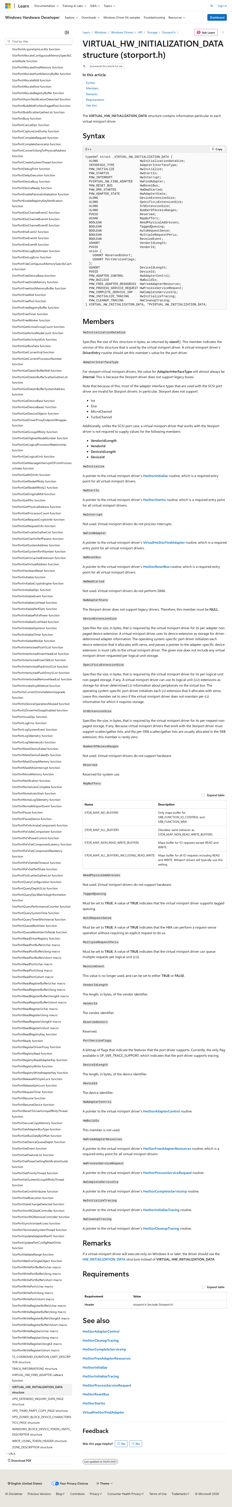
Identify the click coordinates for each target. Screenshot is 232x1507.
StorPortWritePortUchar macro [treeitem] (32, 1286)
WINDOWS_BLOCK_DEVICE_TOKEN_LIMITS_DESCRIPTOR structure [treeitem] (41, 1432)
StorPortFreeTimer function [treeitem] (30, 314)
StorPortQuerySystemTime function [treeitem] (35, 913)
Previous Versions (39, 1494)
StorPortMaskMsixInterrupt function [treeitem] (36, 768)
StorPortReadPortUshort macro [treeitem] (32, 977)
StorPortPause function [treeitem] (27, 812)
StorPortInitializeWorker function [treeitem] (33, 641)
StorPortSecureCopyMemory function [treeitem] (37, 1123)
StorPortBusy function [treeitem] (26, 118)
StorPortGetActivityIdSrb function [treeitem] (34, 339)
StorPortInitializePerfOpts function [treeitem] (34, 609)
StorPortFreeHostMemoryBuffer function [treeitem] (39, 288)
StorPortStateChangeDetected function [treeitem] (38, 1204)
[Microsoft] (8, 6)
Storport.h (169, 32)
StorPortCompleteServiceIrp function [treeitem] (36, 144)
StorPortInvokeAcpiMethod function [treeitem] (36, 686)
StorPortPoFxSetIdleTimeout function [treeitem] (36, 863)
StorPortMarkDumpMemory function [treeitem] (36, 761)
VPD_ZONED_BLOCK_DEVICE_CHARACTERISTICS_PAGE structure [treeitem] (41, 1420)
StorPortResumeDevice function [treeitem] (33, 1105)
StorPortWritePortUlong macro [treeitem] (32, 1293)
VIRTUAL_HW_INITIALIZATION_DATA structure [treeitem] (37, 1390)
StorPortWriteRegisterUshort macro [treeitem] (35, 1350)
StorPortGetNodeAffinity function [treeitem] (34, 481)
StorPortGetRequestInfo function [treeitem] (34, 526)
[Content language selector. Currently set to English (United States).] (25, 1483)
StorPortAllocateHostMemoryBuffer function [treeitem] (41, 74)
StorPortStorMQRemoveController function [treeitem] (41, 1217)
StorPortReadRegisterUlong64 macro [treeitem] (36, 1021)
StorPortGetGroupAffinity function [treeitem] (35, 432)
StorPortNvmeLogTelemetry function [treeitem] (36, 800)
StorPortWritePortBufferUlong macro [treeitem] (36, 1274)
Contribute (77, 1494)
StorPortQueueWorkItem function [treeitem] (34, 926)
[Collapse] (66, 32)
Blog (59, 1494)
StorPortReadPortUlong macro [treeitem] (32, 970)
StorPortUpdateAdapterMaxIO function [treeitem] (38, 1236)
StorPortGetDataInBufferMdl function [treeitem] (37, 370)
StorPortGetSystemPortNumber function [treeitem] (39, 551)
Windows (100, 32)
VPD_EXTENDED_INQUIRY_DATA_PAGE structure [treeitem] (38, 1401)
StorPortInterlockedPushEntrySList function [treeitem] (41, 673)
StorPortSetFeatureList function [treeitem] (33, 1155)
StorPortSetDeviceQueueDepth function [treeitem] (38, 1142)
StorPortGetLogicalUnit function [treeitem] (33, 456)
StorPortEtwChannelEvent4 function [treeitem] (36, 219)
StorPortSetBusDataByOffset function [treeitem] (37, 1136)
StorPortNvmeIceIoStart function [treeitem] (34, 793)
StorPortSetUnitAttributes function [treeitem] (35, 1191)
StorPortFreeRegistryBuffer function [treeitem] (35, 307)
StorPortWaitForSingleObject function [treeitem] (37, 1261)
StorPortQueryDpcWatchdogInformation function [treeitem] (39, 897)
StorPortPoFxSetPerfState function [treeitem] (34, 869)
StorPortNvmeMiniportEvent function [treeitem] (37, 806)
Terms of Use (157, 1494)
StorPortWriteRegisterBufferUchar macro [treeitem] (39, 1305)
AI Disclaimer (13, 1494)
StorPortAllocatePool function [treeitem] (31, 86)
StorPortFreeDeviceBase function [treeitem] (34, 275)
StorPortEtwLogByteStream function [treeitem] (36, 251)
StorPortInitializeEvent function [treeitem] (32, 596)
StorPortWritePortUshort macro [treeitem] (33, 1299)
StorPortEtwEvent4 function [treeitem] (30, 238)
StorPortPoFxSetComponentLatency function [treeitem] (42, 844)
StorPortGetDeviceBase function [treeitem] (33, 401)
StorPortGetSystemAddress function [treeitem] (36, 545)
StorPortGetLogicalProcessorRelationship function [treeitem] (39, 447)
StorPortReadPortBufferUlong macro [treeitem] (36, 951)
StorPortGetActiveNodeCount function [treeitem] (37, 333)
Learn (86, 32)
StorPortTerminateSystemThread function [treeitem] (39, 1230)
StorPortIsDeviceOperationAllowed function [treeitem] (41, 704)
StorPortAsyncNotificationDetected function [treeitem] (41, 99)
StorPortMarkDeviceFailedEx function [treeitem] (36, 755)
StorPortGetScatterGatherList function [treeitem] (37, 532)
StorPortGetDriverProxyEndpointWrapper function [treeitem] (39, 423)
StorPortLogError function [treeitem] (29, 723)
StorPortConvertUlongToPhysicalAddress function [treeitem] (39, 153)
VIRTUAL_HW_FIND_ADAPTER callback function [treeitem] (37, 1377)
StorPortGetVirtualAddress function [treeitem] (35, 564)
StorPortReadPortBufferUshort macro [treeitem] (36, 958)
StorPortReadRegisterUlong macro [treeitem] (35, 1015)
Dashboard (217, 17)
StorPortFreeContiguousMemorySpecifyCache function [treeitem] (42, 266)
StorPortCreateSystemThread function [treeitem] (37, 162)
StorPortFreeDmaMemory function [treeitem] (35, 282)
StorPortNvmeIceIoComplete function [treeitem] (37, 787)
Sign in (222, 6)
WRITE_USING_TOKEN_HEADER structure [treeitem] (39, 1441)
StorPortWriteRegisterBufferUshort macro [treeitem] (39, 1325)
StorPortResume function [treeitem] (28, 1098)
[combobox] (38, 41)
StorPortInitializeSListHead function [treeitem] (35, 622)
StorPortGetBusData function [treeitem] (31, 346)
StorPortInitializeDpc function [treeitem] (31, 590)
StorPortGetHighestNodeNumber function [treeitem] (40, 438)
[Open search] (211, 6)
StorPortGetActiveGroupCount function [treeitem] (38, 327)
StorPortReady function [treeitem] (27, 1041)
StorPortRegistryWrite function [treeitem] (32, 1066)
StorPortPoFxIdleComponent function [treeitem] (37, 831)
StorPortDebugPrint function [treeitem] (31, 169)
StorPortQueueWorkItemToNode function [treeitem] (39, 932)
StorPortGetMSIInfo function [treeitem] (31, 475)
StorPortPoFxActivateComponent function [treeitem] (40, 825)
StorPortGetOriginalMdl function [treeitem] (33, 494)
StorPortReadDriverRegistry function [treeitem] (36, 938)
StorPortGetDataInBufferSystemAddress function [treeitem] (38, 391)
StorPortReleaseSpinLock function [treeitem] (34, 1085)
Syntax (90, 83)
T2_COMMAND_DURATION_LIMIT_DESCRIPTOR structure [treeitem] (41, 1359)
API (140, 32)
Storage (152, 32)
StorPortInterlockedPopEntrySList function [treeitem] (40, 666)
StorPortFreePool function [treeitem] (29, 301)
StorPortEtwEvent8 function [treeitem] (30, 244)
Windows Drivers (122, 32)
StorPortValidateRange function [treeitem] (33, 1254)
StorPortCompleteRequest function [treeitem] (35, 138)
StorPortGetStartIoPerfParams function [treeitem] (38, 539)
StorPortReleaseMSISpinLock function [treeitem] (37, 1079)
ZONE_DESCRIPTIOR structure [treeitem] (32, 1447)
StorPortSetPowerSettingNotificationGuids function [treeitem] (40, 1164)
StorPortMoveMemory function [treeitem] (33, 774)
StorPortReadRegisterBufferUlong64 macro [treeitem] (40, 996)
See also (91, 105)
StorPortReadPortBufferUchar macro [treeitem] (36, 945)
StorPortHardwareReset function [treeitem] (33, 571)
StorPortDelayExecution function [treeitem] (33, 175)
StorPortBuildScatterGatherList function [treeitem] (38, 112)
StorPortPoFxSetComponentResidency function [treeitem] (37, 853)
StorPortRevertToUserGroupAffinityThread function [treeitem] (39, 1113)
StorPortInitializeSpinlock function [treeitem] (34, 628)
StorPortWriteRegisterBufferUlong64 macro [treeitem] (40, 1318)
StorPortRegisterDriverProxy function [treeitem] (36, 1047)
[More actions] (223, 32)
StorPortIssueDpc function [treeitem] (29, 717)
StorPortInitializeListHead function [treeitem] (34, 602)
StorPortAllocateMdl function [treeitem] (31, 80)
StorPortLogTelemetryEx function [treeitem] (34, 742)
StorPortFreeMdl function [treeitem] (29, 295)
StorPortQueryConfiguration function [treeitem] (36, 882)
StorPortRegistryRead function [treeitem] (32, 1053)
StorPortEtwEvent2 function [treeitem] (30, 232)
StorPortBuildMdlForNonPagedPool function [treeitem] (41, 106)
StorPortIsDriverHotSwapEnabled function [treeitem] (40, 710)
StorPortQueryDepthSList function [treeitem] (35, 888)
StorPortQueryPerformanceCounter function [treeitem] (41, 906)
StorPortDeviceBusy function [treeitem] (31, 181)
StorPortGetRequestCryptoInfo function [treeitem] (38, 519)
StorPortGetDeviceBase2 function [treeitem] (34, 407)
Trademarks (179, 1494)
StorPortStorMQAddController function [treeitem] (38, 1210)
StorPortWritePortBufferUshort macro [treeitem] (37, 1280)
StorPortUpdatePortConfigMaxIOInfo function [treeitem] (36, 1245)
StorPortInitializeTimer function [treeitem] (32, 634)
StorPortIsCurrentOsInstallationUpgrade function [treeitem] (38, 695)
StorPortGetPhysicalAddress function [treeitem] (36, 507)
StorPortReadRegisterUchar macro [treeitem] (35, 1009)
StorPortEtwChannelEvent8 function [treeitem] (36, 225)
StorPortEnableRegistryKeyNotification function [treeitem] (37, 203)
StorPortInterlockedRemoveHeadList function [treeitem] (42, 679)
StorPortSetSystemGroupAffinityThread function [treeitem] (38, 1182)
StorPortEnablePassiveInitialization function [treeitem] (40, 194)
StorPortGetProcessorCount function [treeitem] (36, 513)
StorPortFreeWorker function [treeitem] (31, 320)
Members (92, 88)
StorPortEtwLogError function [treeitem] (31, 257)
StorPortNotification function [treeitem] (31, 781)
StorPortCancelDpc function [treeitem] (30, 125)
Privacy (94, 1494)
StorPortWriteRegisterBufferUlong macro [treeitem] (39, 1312)
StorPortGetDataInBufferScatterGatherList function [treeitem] (40, 380)
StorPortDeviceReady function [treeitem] (32, 188)
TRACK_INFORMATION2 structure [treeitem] (34, 1368)
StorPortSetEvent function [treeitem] (29, 1148)
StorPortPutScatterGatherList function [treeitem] (37, 875)
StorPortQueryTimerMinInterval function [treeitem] (39, 919)
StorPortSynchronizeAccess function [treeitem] (36, 1223)
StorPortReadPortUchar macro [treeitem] (32, 964)
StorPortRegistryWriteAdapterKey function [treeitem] (40, 1073)
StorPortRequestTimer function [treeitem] (32, 1092)
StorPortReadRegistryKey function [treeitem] (34, 1034)
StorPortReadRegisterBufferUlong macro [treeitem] (38, 989)
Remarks (91, 94)
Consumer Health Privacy (124, 1494)
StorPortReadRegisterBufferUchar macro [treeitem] (38, 983)
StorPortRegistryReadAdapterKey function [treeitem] (39, 1060)
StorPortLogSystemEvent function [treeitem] (34, 729)
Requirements (95, 100)
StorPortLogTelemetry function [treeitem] (32, 736)
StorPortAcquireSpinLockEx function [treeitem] (36, 49)
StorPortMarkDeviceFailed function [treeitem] (35, 749)
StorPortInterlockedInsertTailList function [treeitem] (39, 660)
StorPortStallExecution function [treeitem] (32, 1198)
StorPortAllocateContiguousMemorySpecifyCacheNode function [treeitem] (42, 58)
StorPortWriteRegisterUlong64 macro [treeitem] (37, 1344)
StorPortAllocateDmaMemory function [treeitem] (37, 67)
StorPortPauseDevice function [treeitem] (32, 819)
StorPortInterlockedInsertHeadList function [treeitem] (40, 654)
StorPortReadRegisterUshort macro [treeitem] (35, 1028)
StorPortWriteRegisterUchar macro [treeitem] (35, 1331)
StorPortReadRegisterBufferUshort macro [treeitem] (39, 1002)
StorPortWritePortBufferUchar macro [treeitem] (36, 1267)
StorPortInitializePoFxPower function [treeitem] (36, 615)
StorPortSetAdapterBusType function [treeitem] (36, 1129)
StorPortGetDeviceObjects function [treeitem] (35, 413)
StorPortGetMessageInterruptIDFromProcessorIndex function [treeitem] (42, 466)
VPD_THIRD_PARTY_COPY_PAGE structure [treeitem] (40, 1411)
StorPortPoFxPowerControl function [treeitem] (35, 838)
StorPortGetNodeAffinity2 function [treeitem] (35, 487)
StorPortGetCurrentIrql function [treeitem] (33, 352)
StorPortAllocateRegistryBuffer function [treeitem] (38, 93)
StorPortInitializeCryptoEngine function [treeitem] (38, 583)
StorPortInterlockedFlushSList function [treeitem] (37, 647)
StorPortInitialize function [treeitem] (29, 577)
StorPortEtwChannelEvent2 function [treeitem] (36, 212)
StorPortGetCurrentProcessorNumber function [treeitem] (37, 361)
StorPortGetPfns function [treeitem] (28, 500)
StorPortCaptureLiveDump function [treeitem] (35, 131)
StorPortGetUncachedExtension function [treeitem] (39, 558)
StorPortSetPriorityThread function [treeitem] (35, 1173)
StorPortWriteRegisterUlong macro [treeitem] (35, 1337)
